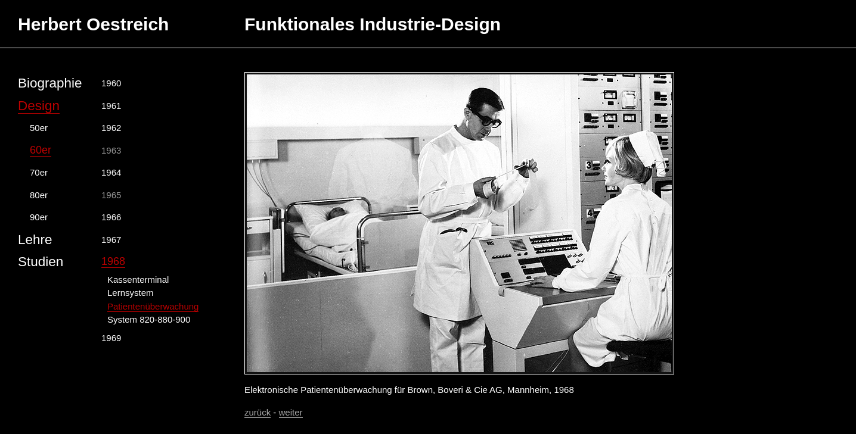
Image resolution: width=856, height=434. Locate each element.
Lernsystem (130, 293)
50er (39, 128)
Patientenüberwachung (153, 306)
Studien (40, 261)
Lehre (35, 239)
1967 (111, 240)
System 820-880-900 (148, 319)
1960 (111, 83)
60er (40, 150)
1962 (111, 128)
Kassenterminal (138, 279)
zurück (257, 412)
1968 (113, 261)
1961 (111, 106)
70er (39, 172)
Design (39, 105)
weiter (291, 412)
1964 (111, 172)
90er (39, 217)
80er (39, 195)
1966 (111, 217)
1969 (111, 338)
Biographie (50, 83)
